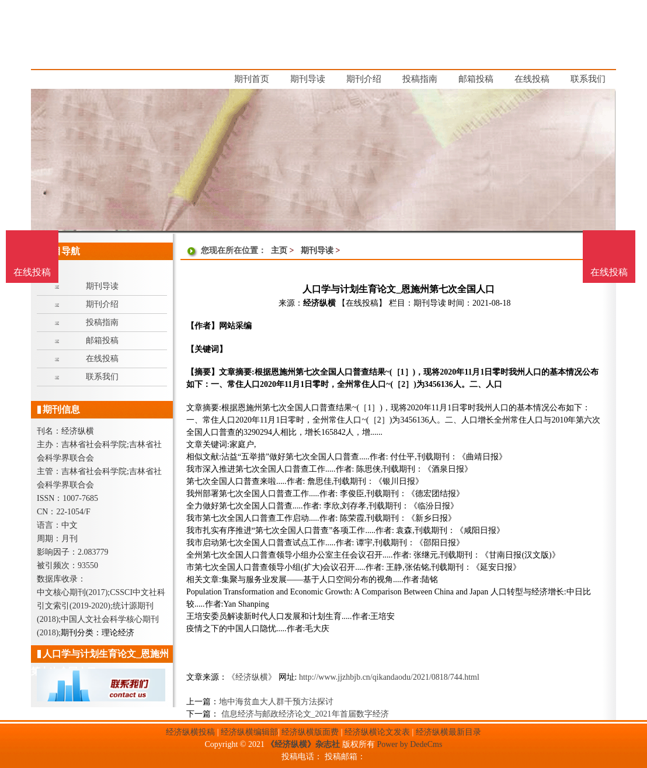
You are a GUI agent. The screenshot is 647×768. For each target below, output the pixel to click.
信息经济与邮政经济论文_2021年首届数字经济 (304, 714)
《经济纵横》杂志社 (303, 744)
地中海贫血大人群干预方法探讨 (276, 701)
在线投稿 (609, 272)
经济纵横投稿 (190, 732)
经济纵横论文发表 (377, 732)
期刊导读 (317, 250)
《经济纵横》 (251, 677)
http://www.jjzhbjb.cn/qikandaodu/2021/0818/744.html (389, 677)
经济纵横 (319, 303)
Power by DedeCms (409, 744)
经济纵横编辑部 (249, 732)
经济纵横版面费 (310, 732)
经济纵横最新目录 (448, 732)
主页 (279, 250)
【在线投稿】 (362, 303)
